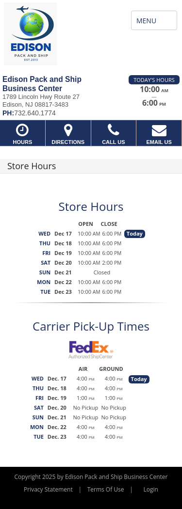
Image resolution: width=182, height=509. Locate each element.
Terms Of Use (105, 489)
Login (151, 489)
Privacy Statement (48, 489)
